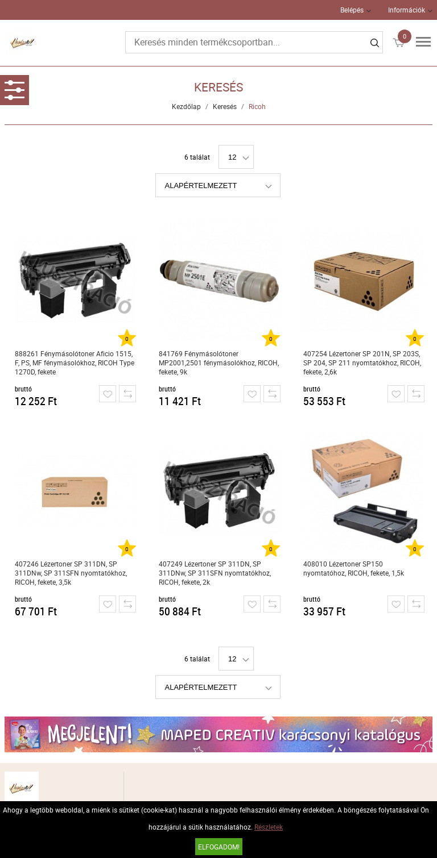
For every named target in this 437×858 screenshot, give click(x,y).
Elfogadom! (219, 846)
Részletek (268, 826)
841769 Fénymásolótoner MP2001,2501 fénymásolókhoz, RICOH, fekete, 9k (219, 362)
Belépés (352, 9)
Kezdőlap (186, 106)
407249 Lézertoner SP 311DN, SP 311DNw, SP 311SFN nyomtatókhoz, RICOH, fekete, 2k (215, 572)
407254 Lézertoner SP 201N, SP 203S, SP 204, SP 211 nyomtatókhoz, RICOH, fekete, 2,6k (362, 362)
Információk (406, 9)
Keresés (225, 106)
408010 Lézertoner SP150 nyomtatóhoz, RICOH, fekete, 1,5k (353, 568)
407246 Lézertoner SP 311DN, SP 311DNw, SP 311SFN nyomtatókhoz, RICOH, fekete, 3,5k (71, 572)
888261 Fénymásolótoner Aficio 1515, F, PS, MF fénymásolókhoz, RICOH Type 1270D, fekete (74, 362)
